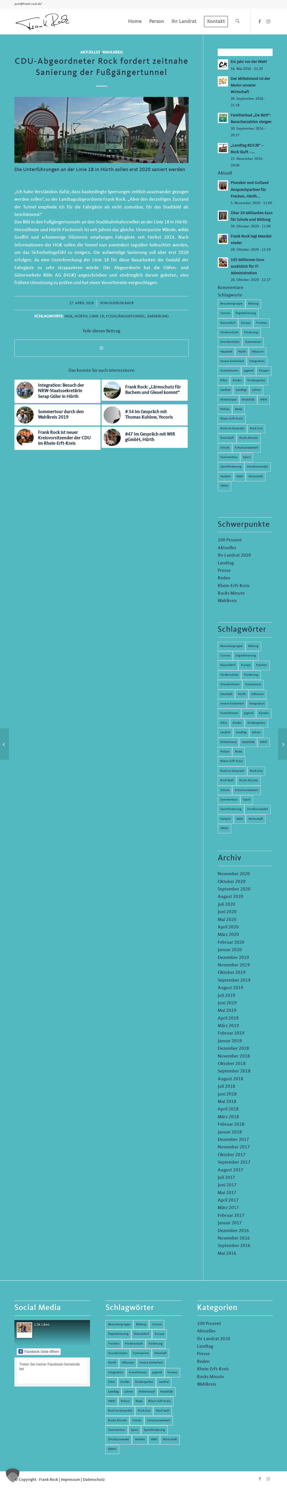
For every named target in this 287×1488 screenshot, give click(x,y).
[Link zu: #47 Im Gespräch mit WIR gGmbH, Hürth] (145, 437)
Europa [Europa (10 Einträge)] (245, 665)
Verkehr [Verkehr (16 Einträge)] (225, 819)
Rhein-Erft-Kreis (231, 418)
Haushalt (226, 351)
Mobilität (248, 399)
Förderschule (229, 332)
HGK (68, 316)
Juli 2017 (226, 1177)
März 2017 (228, 1208)
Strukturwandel (257, 466)
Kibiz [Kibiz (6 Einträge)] (223, 723)
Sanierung (158, 316)
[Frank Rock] (42, 22)
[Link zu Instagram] (268, 21)
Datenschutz (94, 1480)
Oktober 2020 (232, 882)
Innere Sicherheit (232, 361)
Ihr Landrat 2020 (234, 555)
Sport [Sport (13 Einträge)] (246, 799)
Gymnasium (253, 342)
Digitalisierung (246, 313)
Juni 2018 (227, 1094)
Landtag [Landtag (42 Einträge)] (241, 732)
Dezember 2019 (233, 957)
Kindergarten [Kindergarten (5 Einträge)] (256, 723)
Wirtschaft (255, 476)
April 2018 (228, 1109)
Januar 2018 (230, 1132)
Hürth (80, 316)
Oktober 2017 (232, 1155)
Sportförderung (231, 466)
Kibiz (223, 380)
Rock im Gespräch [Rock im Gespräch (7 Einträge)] (232, 771)
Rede (238, 409)
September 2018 (234, 1071)
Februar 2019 (231, 1033)
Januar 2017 (230, 1223)
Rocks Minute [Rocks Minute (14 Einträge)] (248, 780)
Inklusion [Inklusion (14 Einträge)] (257, 694)
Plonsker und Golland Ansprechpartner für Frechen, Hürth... (250, 189)
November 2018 (234, 1056)
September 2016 (234, 1246)
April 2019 (228, 1018)
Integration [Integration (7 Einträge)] (257, 703)
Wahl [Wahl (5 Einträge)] (239, 819)
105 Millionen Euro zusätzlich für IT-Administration (247, 266)
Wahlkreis (112, 52)
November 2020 (234, 874)
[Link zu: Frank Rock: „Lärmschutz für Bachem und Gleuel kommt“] (145, 390)
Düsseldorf (228, 323)
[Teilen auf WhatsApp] (101, 348)
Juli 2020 (226, 904)
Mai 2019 (227, 1010)
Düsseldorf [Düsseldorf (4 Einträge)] (228, 665)
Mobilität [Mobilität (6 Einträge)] (248, 742)
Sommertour (229, 457)
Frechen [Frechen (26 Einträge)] (261, 665)
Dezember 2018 (233, 1048)
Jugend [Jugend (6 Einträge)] (248, 713)
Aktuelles (90, 52)
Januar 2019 (230, 1041)
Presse (224, 570)
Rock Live (256, 428)
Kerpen (264, 370)
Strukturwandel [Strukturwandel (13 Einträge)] (257, 809)
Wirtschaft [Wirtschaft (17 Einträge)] (255, 819)
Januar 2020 (230, 950)
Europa (245, 323)
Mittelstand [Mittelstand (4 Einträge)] (228, 742)
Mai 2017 (227, 1193)
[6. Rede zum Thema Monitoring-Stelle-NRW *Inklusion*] (282, 744)
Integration (257, 361)
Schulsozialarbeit (246, 447)
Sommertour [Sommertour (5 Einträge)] (229, 799)
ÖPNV (224, 486)
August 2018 (230, 1079)
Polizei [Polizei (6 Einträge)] (224, 751)
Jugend (248, 370)
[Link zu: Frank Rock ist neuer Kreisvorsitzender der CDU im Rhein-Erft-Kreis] (57, 438)
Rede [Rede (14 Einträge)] (238, 751)
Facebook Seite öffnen (38, 1351)
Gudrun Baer (121, 303)
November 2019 (234, 965)
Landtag (241, 390)
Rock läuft (227, 438)
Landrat (225, 390)
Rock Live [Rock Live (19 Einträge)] (256, 771)
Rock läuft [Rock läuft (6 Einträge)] (227, 780)
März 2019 (228, 1026)
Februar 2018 (231, 1124)
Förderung (251, 332)
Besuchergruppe (231, 303)
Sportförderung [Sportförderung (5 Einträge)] (231, 809)
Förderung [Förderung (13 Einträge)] (251, 675)
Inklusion (257, 351)
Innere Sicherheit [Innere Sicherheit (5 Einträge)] (232, 703)
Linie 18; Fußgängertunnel (117, 316)
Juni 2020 (227, 912)
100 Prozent (230, 540)
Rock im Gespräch (232, 428)
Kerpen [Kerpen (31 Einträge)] (264, 713)
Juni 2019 (227, 1003)
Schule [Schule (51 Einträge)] (224, 790)
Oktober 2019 (232, 972)
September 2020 (234, 889)
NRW (263, 399)
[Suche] (237, 22)
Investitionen (229, 370)
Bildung (253, 303)
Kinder (237, 380)
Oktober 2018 (232, 1064)
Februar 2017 (231, 1215)
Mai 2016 (227, 1253)
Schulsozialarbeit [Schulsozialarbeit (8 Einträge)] (246, 790)
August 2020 (230, 897)
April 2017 (228, 1200)
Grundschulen (230, 342)
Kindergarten (256, 380)
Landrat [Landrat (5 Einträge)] (225, 732)
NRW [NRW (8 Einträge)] (263, 742)
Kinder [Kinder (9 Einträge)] (237, 723)
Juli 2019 (226, 995)
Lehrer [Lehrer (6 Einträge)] (256, 732)
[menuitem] (134, 22)
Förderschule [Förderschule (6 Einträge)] (229, 675)
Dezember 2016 (233, 1231)
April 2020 (228, 927)
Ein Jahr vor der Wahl (249, 62)
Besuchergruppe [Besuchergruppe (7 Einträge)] (231, 646)
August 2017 (230, 1170)
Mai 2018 (227, 1102)
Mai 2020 (227, 920)
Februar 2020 (231, 942)
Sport (246, 457)
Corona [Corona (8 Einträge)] (225, 655)
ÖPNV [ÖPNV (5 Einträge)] (224, 828)
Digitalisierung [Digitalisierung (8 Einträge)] (246, 655)
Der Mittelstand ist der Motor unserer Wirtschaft (250, 85)
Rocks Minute (248, 438)
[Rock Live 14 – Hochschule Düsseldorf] (4, 744)
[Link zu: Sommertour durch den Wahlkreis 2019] (57, 415)
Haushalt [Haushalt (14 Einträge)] (226, 694)
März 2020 (228, 934)
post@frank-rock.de (27, 4)
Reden (224, 578)
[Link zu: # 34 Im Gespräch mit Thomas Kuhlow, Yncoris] (145, 415)
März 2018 (228, 1117)
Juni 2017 (227, 1185)
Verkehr (225, 476)
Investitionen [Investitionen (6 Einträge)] (229, 713)
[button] (12, 1475)
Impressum (70, 1480)
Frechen (261, 323)
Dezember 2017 (233, 1139)
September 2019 (234, 980)
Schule (224, 447)
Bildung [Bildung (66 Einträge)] (253, 646)
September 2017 (234, 1162)
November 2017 (234, 1147)
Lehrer (256, 390)
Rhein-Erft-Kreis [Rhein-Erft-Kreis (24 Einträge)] (231, 761)
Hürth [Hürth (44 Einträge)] (242, 694)
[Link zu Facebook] (259, 21)
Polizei (224, 409)
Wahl (239, 476)
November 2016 (234, 1238)
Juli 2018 (226, 1086)
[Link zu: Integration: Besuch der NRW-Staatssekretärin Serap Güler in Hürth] (57, 391)
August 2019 (230, 988)
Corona (225, 313)
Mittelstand (228, 399)
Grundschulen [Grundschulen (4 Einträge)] (230, 684)
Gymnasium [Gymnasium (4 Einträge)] (253, 684)
